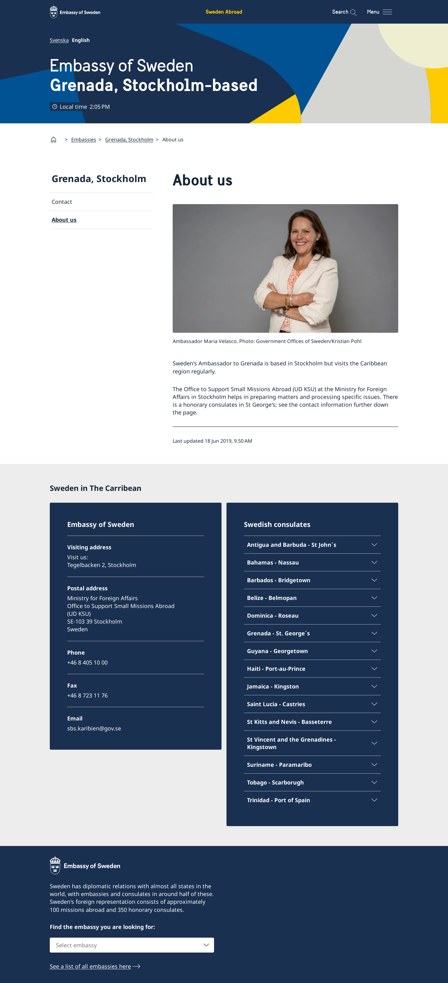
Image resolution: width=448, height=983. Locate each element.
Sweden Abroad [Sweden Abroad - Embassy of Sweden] (224, 11)
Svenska (59, 40)
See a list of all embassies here (90, 966)
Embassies (83, 139)
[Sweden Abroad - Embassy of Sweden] (81, 12)
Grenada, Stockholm (129, 139)
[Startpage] (56, 139)
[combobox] (132, 945)
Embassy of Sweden (154, 75)
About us (64, 219)
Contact (62, 201)
